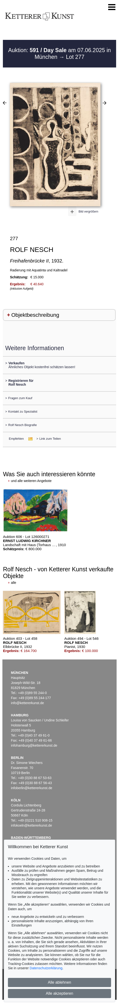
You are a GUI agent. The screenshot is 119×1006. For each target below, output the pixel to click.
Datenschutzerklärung (46, 968)
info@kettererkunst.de (27, 703)
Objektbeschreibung (35, 315)
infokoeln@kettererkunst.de (31, 825)
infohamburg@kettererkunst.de (34, 745)
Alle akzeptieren (59, 993)
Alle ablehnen (59, 982)
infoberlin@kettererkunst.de (31, 788)
